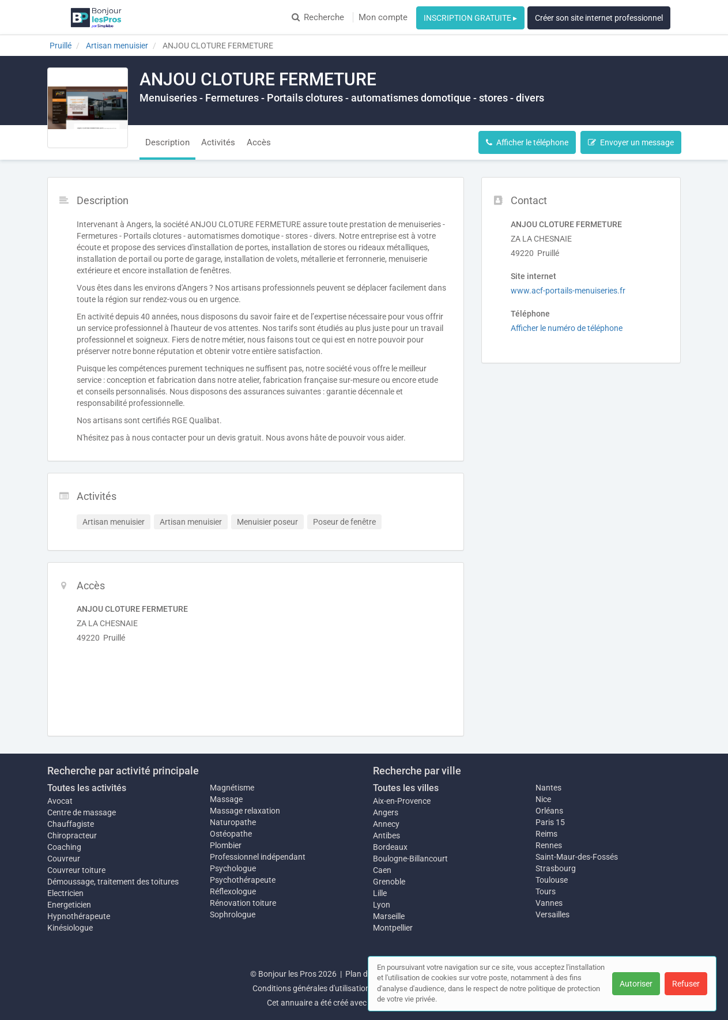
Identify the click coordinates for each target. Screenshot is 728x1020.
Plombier (226, 845)
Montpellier (393, 927)
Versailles (552, 914)
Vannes (549, 903)
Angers (385, 812)
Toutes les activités (86, 787)
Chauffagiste (70, 824)
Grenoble (389, 881)
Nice (543, 799)
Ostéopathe (231, 833)
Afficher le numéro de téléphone (567, 328)
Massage (226, 799)
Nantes (548, 787)
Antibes (386, 835)
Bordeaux (390, 847)
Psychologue (233, 868)
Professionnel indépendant (257, 856)
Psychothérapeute (243, 879)
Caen (382, 870)
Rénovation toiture (243, 903)
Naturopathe (233, 822)
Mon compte (383, 17)
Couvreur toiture (76, 870)
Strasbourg (555, 868)
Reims (546, 833)
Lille (380, 893)
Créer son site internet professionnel (599, 17)
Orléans (549, 810)
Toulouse (551, 879)
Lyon (381, 904)
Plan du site (366, 973)
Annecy (386, 824)
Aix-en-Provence (402, 801)
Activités (218, 142)
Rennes (548, 845)
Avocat (60, 801)
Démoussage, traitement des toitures (113, 881)
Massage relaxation (245, 810)
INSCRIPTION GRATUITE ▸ (470, 17)
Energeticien (69, 904)
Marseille (389, 916)
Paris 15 (550, 822)
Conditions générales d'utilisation (311, 988)
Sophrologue (232, 914)
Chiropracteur (72, 835)
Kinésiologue (70, 927)
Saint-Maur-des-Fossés (576, 856)
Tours (545, 891)
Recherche (318, 17)
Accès (259, 142)
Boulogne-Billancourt (410, 858)
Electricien (65, 893)
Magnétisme (232, 787)
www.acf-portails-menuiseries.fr (568, 290)
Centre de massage (81, 812)
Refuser (686, 983)
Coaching (64, 847)
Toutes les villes (406, 787)
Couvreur (63, 858)
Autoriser (636, 983)
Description (167, 142)
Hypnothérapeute (78, 916)
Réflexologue (233, 891)
